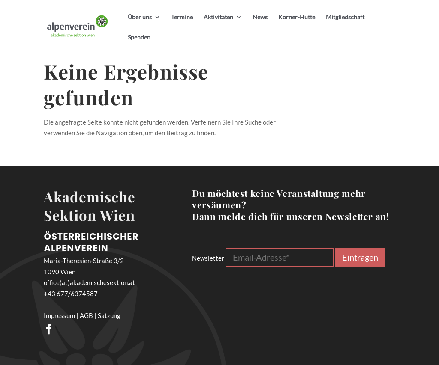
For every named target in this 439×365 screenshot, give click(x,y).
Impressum (59, 315)
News (260, 17)
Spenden (139, 37)
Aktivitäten (218, 17)
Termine (182, 17)
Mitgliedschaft (345, 17)
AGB (86, 315)
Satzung (109, 315)
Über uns (140, 17)
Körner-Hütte (296, 17)
